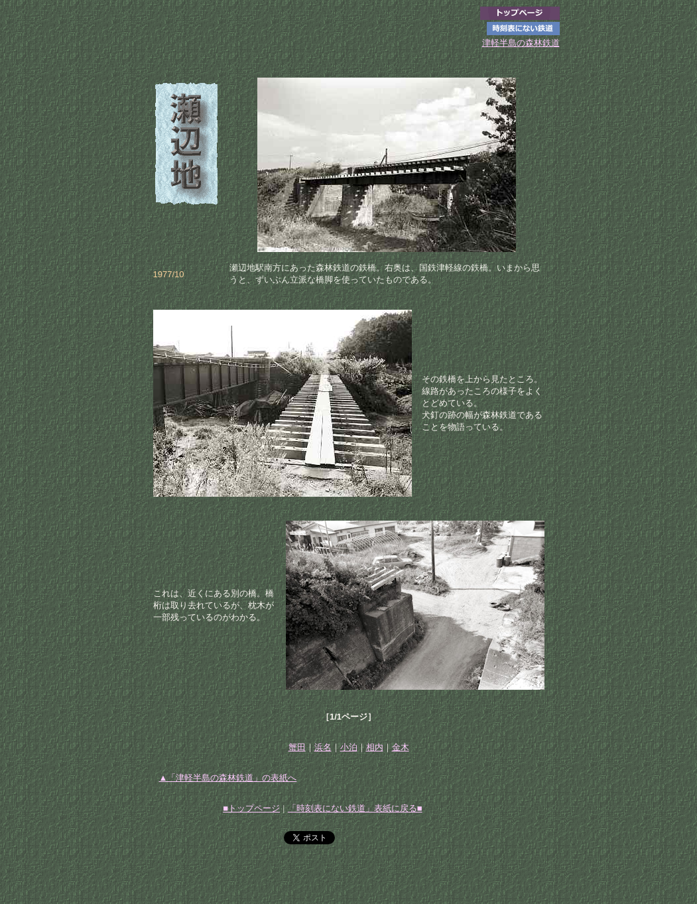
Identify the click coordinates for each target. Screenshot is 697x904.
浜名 (323, 747)
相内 (374, 747)
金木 (400, 747)
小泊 (348, 747)
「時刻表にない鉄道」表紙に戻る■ (355, 808)
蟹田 (297, 747)
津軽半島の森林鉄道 (521, 43)
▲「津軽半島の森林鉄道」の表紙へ (228, 778)
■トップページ (251, 808)
